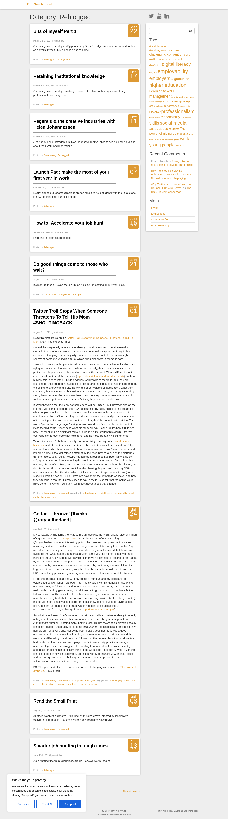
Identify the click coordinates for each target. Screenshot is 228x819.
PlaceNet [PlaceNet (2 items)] (155, 111)
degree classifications (44, 684)
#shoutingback (90, 493)
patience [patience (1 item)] (159, 106)
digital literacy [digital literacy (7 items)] (176, 64)
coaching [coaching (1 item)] (153, 59)
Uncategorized (63, 59)
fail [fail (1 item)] (172, 79)
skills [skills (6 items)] (154, 122)
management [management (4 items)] (160, 96)
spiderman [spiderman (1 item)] (153, 129)
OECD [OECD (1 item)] (152, 106)
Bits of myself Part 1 (54, 31)
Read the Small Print (55, 700)
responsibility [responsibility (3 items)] (170, 117)
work (53, 497)
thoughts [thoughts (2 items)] (182, 133)
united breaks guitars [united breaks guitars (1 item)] (170, 139)
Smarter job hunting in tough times (70, 745)
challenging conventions (122, 680)
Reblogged (49, 59)
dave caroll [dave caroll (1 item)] (177, 59)
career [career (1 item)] (176, 50)
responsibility (120, 493)
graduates (73, 684)
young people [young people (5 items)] (162, 145)
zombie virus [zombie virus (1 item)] (180, 146)
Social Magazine (175, 811)
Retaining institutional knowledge (69, 76)
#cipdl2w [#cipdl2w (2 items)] (154, 46)
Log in (154, 207)
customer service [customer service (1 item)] (165, 59)
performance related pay (99, 609)
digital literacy (105, 493)
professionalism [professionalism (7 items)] (177, 111)
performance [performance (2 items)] (171, 105)
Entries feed (158, 213)
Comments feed (160, 219)
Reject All (47, 804)
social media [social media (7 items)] (173, 123)
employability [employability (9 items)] (173, 71)
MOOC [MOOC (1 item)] (166, 102)
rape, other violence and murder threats (100, 376)
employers (62, 684)
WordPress (193, 811)
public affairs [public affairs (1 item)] (154, 117)
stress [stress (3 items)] (163, 129)
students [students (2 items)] (174, 128)
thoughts (45, 497)
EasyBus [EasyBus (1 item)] (153, 72)
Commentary (49, 155)
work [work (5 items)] (184, 138)
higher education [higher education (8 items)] (167, 85)
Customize (23, 804)
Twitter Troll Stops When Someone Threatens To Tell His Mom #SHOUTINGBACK (70, 316)
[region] (46, 793)
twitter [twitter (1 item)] (191, 134)
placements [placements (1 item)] (185, 106)
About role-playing (175, 178)
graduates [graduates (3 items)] (181, 79)
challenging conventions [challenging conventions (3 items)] (167, 54)
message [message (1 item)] (158, 102)
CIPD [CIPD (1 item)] (188, 55)
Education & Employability (56, 294)
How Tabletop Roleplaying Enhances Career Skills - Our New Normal (171, 174)
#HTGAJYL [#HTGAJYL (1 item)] (165, 46)
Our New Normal (39, 4)
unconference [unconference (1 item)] (155, 139)
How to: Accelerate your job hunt (68, 222)
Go (190, 30)
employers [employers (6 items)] (159, 78)
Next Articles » (131, 791)
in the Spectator (67, 538)
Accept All (70, 804)
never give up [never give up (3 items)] (180, 101)
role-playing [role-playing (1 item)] (186, 117)
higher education (88, 684)
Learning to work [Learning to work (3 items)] (161, 91)
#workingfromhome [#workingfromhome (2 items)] (161, 50)
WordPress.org (160, 225)
